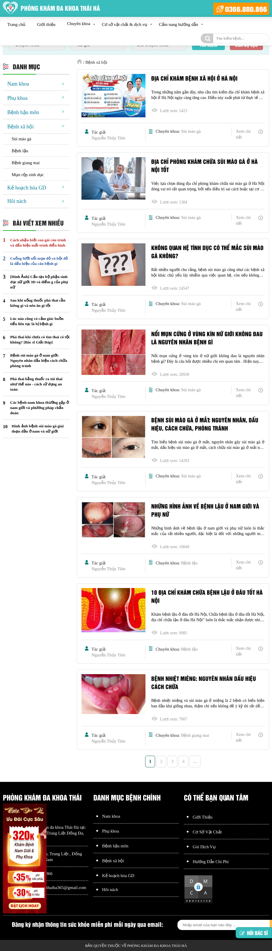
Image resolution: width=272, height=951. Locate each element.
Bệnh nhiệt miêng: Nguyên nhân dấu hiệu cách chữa (203, 682)
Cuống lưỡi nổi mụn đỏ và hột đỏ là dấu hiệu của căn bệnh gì (39, 261)
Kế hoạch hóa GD (26, 188)
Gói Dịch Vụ (204, 846)
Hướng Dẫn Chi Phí (211, 861)
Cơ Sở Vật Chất (207, 832)
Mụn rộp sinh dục (28, 174)
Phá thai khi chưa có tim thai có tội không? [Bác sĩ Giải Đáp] (40, 339)
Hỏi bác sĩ (254, 933)
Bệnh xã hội (20, 127)
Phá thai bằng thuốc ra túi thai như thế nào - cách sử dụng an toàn (36, 384)
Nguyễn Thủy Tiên (108, 138)
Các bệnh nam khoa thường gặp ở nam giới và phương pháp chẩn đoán (39, 407)
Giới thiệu (46, 24)
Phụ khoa (17, 98)
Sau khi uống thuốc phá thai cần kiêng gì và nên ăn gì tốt (37, 303)
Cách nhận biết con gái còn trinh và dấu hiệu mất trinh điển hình (38, 242)
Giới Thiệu (202, 817)
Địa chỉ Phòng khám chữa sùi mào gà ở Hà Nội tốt (204, 165)
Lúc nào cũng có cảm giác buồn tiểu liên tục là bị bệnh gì (36, 321)
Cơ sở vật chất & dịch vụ (124, 24)
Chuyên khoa (78, 23)
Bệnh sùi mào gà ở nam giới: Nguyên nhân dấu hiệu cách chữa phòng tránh (38, 360)
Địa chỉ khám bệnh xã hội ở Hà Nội (194, 78)
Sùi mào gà (191, 131)
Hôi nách (16, 201)
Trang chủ (16, 24)
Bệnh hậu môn (23, 112)
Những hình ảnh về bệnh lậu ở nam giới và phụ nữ (205, 510)
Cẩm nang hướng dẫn (178, 24)
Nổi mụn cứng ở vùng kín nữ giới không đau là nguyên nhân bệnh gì (207, 338)
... (195, 761)
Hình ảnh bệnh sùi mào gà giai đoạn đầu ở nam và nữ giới (38, 428)
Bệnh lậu (189, 563)
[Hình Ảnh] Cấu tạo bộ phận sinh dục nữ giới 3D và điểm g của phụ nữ (39, 282)
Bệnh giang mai (195, 735)
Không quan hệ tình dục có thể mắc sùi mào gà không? (207, 251)
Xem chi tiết (243, 134)
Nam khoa (18, 84)
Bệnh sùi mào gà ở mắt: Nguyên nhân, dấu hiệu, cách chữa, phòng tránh (204, 424)
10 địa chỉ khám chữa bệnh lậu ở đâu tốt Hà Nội (207, 596)
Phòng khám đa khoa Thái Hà (53, 827)
